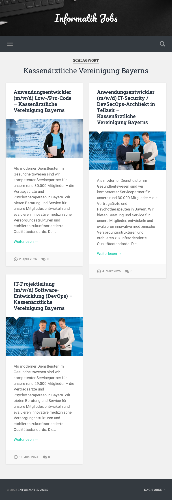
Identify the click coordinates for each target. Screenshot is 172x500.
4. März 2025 (111, 271)
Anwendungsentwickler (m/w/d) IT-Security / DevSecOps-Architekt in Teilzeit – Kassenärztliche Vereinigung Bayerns (126, 106)
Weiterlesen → (26, 241)
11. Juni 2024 (28, 457)
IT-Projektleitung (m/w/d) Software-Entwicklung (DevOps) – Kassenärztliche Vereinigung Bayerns (43, 295)
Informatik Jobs (86, 18)
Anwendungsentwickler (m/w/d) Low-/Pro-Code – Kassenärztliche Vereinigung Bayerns (42, 100)
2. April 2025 (28, 259)
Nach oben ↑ (154, 489)
